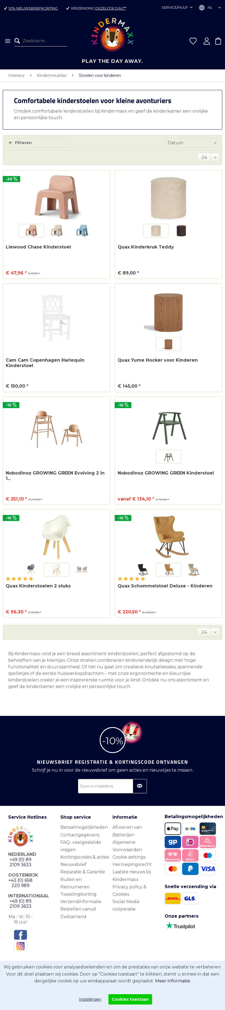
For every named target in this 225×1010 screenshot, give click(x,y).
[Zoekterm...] (40, 41)
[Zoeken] (18, 41)
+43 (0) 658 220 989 (20, 883)
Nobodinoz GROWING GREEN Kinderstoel (166, 473)
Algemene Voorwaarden (127, 846)
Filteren (20, 142)
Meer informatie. (173, 980)
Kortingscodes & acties (84, 857)
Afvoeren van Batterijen (127, 831)
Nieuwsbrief (73, 864)
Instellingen (90, 999)
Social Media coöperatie (125, 905)
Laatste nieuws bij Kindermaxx (131, 875)
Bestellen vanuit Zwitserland (78, 912)
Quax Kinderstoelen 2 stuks (38, 586)
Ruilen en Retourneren (75, 883)
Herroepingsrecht (132, 864)
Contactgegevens (79, 835)
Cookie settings (129, 857)
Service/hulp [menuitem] (175, 7)
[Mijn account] (207, 41)
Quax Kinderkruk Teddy (146, 247)
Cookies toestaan (130, 999)
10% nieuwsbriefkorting (33, 8)
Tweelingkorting (78, 894)
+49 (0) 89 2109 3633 (20, 862)
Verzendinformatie (80, 901)
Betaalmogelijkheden (84, 827)
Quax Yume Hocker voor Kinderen (158, 360)
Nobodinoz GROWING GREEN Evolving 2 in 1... (55, 475)
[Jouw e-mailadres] (112, 786)
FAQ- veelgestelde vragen (80, 846)
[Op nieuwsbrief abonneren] (140, 786)
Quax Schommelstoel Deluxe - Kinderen (165, 586)
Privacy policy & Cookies (129, 890)
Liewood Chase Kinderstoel (38, 247)
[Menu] (7, 41)
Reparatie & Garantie (82, 871)
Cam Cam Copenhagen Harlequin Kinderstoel (45, 363)
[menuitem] (7, 41)
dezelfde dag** (110, 8)
